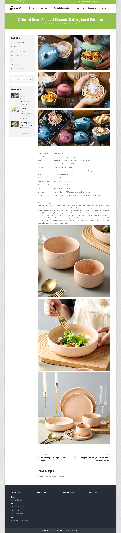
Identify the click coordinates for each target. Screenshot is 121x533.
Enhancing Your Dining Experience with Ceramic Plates (26, 126)
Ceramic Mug (15, 64)
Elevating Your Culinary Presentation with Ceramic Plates (26, 97)
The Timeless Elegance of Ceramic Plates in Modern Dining (25, 112)
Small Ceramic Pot (17, 47)
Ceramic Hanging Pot (18, 51)
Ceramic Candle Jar (17, 68)
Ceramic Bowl (15, 60)
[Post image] (15, 95)
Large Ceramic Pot (17, 43)
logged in (48, 477)
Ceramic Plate (16, 55)
